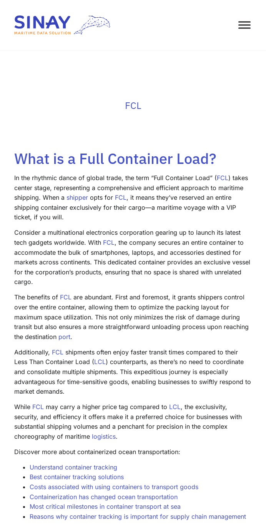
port (64, 337)
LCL (100, 362)
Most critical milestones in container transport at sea (105, 506)
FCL (222, 178)
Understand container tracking (73, 467)
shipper (77, 197)
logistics (104, 436)
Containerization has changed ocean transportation (104, 497)
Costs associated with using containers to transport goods (114, 487)
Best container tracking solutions (77, 477)
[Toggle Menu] (244, 24)
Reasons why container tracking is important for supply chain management (138, 516)
